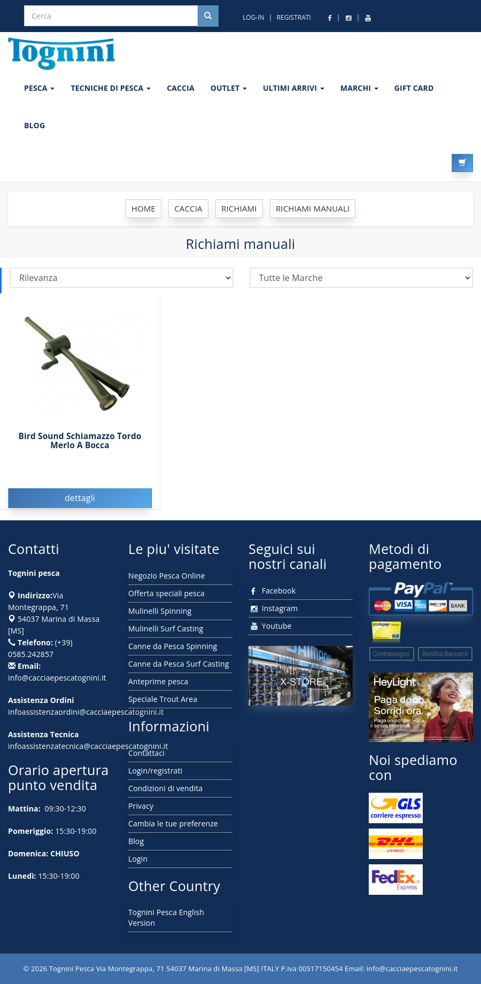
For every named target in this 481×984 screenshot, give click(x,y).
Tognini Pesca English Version (166, 917)
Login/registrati (155, 771)
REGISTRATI (293, 17)
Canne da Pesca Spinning (172, 646)
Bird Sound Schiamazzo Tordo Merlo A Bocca (79, 441)
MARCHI (359, 88)
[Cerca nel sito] (208, 16)
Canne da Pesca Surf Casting (178, 664)
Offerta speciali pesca (166, 593)
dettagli (80, 498)
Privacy (140, 806)
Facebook (272, 590)
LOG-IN (254, 17)
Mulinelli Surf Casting (165, 628)
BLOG (34, 125)
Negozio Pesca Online (166, 576)
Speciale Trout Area (162, 699)
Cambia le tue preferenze (173, 823)
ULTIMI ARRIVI (293, 88)
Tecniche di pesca (111, 88)
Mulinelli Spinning (159, 611)
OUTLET (229, 88)
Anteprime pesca (158, 681)
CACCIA (181, 88)
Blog (136, 841)
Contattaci (146, 753)
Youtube (270, 626)
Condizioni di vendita (165, 788)
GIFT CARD (414, 88)
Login (138, 859)
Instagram (273, 608)
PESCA (39, 88)
